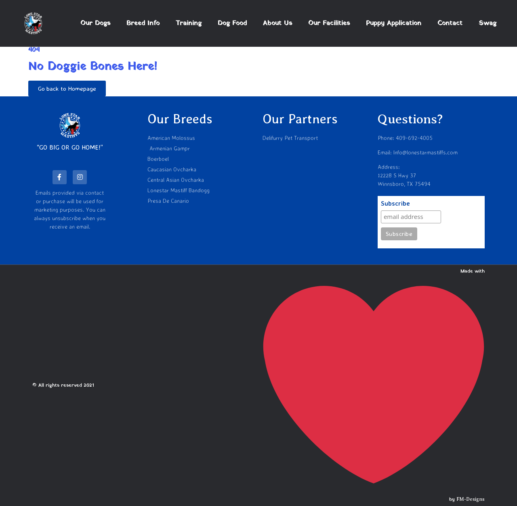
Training (189, 23)
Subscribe (395, 203)
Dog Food (232, 23)
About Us (277, 23)
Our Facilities (329, 23)
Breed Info (143, 23)
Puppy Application (393, 23)
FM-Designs (470, 499)
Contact (449, 23)
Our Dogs (95, 23)
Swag (487, 23)
